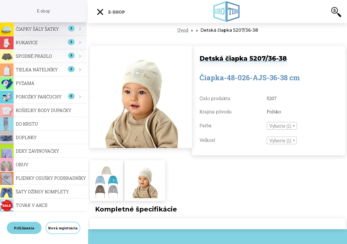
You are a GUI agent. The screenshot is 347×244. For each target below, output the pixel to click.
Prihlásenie (24, 228)
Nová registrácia (63, 228)
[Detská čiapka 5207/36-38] (141, 49)
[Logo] (227, 11)
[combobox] (282, 126)
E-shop (110, 12)
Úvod (182, 30)
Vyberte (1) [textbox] (280, 126)
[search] (336, 13)
